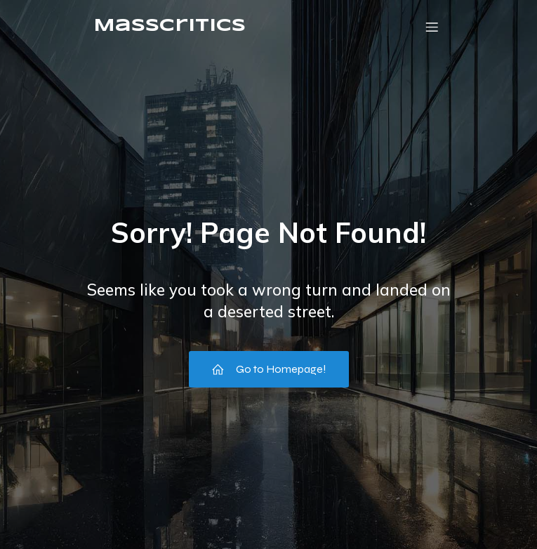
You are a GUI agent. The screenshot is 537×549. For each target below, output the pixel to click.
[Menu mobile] (432, 27)
